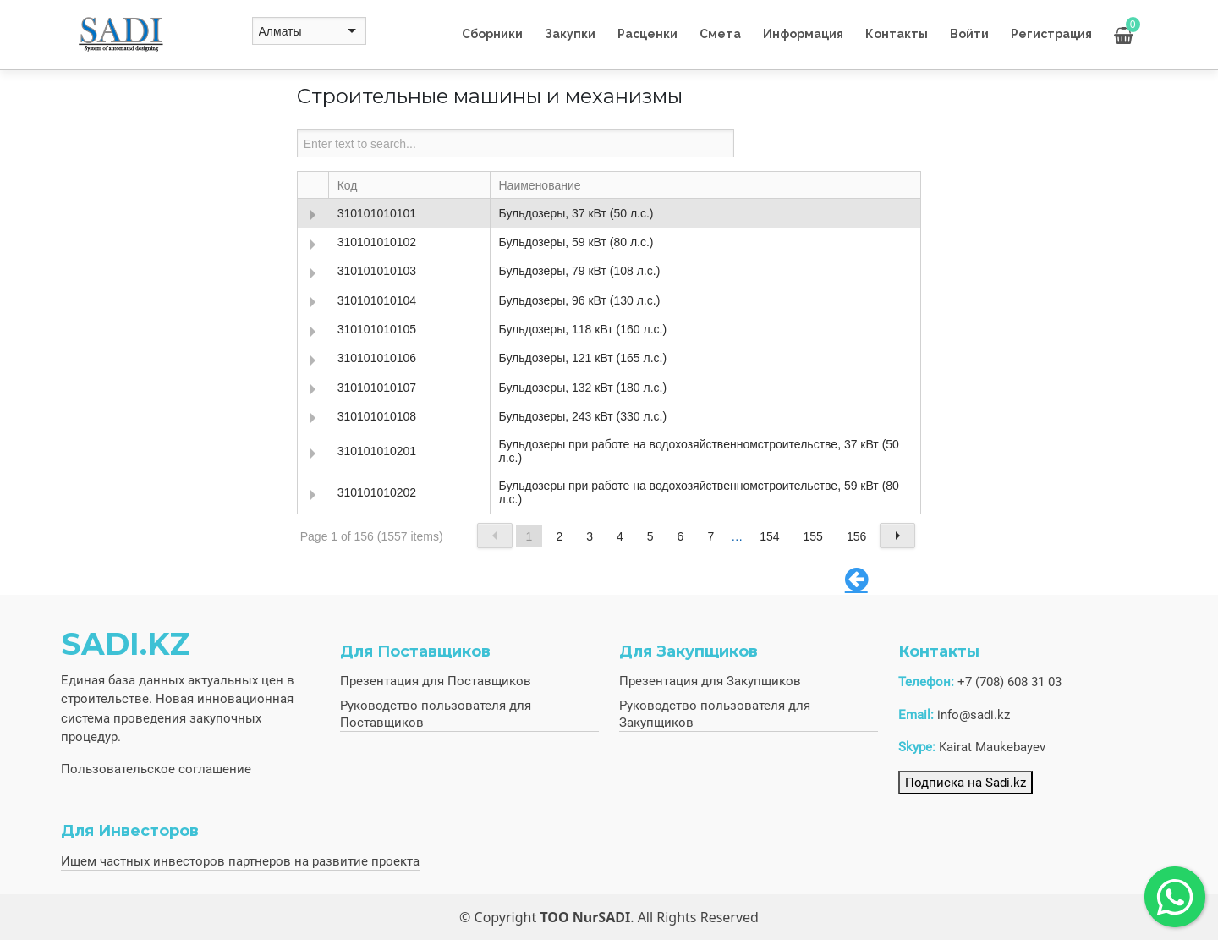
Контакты (896, 34)
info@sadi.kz (973, 715)
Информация (803, 34)
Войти (969, 34)
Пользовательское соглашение (156, 769)
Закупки (570, 34)
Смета (720, 34)
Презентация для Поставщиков (435, 681)
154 (769, 536)
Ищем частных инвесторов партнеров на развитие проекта (240, 861)
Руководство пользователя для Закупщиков (714, 714)
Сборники (492, 34)
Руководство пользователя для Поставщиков (435, 714)
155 (813, 536)
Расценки (647, 34)
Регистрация (1051, 34)
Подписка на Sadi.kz (965, 782)
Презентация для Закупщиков (710, 681)
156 (856, 536)
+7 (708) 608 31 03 (1009, 682)
